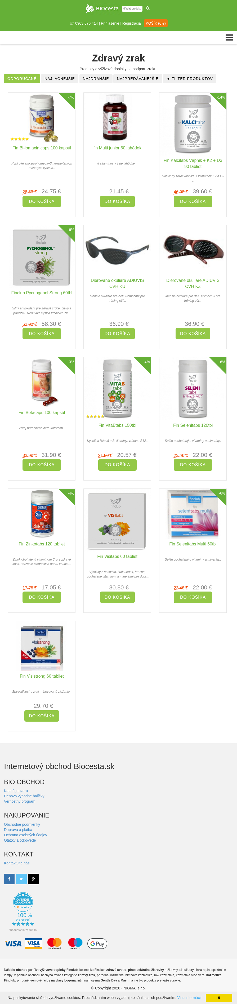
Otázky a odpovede (20, 840)
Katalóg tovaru (16, 791)
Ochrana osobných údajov (25, 835)
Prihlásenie (110, 23)
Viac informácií (189, 998)
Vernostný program (19, 801)
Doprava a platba (18, 830)
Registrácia (131, 23)
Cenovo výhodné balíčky (24, 796)
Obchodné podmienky (22, 824)
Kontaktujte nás (17, 863)
